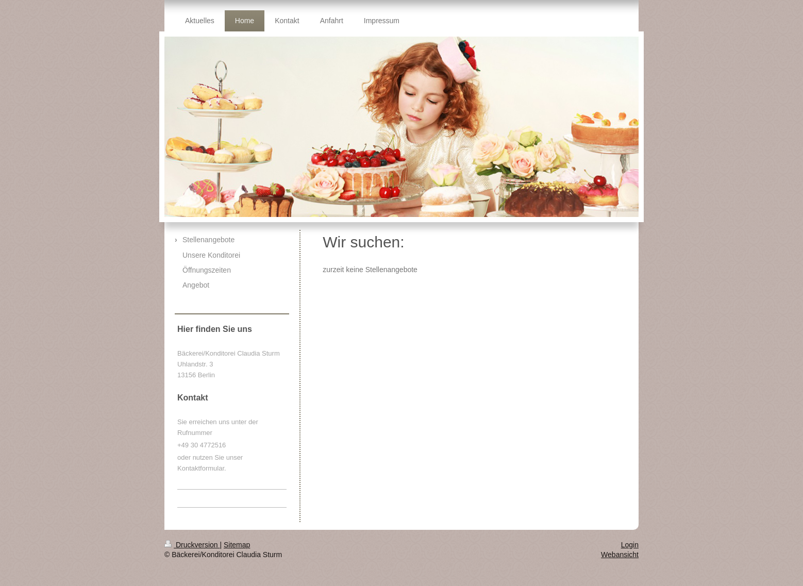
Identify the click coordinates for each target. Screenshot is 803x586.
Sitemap (237, 545)
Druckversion (192, 545)
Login (630, 545)
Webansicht (620, 554)
